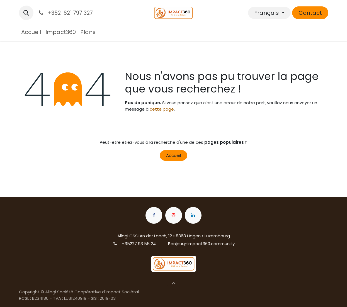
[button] (26, 13)
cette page (162, 109)
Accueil (173, 155)
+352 (127, 244)
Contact (310, 13)
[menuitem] (31, 32)
